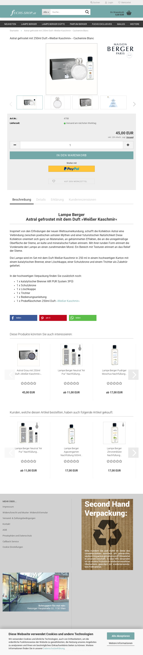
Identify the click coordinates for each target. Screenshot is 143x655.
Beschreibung (21, 199)
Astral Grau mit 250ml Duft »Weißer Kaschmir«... (28, 372)
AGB (5, 530)
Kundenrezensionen (82, 199)
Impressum (8, 506)
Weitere (134, 24)
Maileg (121, 24)
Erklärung (57, 199)
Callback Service (11, 541)
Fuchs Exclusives (102, 24)
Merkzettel (124, 2)
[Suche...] (46, 12)
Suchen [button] (95, 2)
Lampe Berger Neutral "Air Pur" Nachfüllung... (71, 372)
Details (41, 199)
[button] (133, 104)
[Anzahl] (71, 145)
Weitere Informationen (121, 643)
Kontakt (6, 524)
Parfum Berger (78, 24)
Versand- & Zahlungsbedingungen (19, 518)
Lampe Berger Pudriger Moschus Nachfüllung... (114, 372)
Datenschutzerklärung (54, 648)
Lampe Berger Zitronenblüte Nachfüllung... (114, 452)
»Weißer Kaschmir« (68, 301)
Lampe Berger (29, 24)
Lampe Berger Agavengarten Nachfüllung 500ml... (71, 452)
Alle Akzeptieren (121, 636)
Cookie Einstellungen (13, 547)
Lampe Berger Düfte (53, 24)
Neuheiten (10, 24)
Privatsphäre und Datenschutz (17, 535)
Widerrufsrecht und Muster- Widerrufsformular (25, 512)
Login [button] (109, 2)
